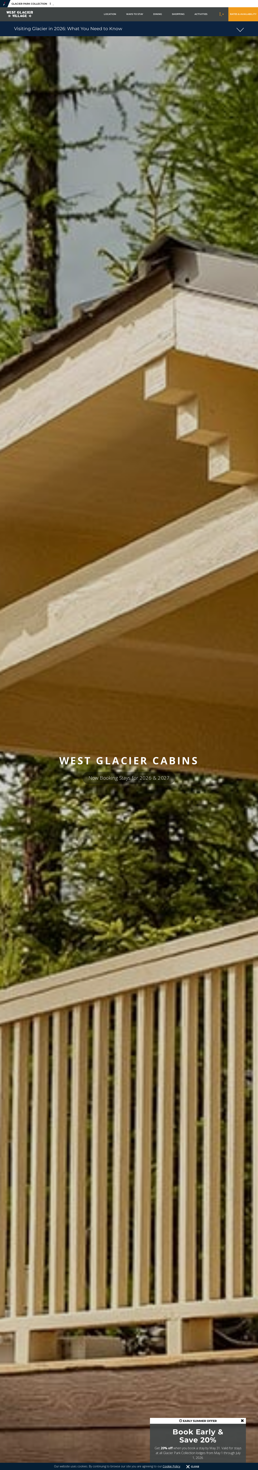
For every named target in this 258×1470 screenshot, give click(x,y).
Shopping (178, 14)
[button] (129, 28)
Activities (201, 14)
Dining (157, 14)
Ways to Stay (134, 14)
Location (110, 14)
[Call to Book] (222, 14)
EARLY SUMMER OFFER (198, 1421)
